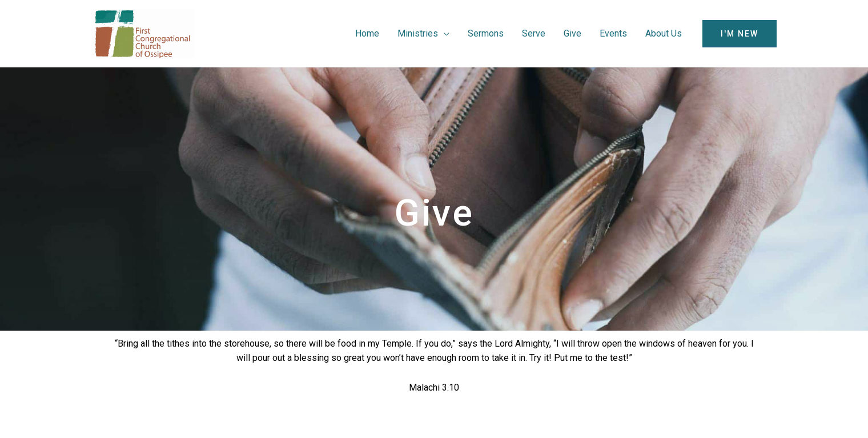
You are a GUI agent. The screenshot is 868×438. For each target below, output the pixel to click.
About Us (663, 33)
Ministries (417, 33)
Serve (533, 33)
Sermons (486, 33)
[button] (739, 33)
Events (613, 33)
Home (367, 33)
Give (572, 33)
